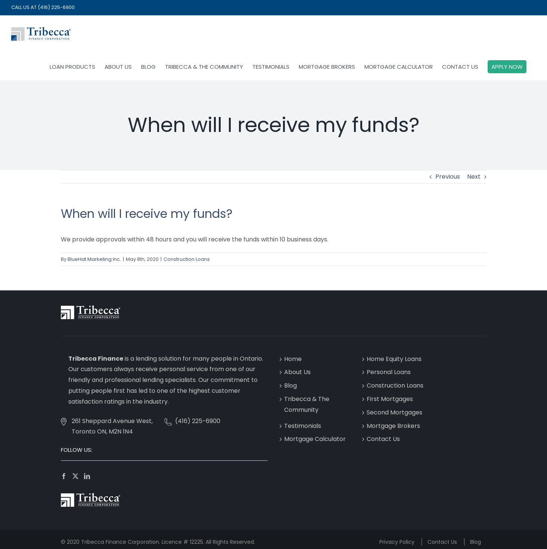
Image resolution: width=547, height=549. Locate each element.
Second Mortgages (394, 412)
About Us (297, 372)
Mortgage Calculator (315, 439)
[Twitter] (75, 476)
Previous (447, 176)
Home (293, 359)
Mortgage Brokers (393, 426)
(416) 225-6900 (56, 7)
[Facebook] (64, 476)
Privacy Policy (396, 542)
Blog (290, 385)
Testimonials (302, 426)
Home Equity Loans (394, 359)
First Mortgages (390, 399)
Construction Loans (187, 259)
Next (474, 176)
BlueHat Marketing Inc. (94, 259)
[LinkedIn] (87, 476)
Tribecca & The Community (306, 404)
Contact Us (383, 439)
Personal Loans (389, 372)
